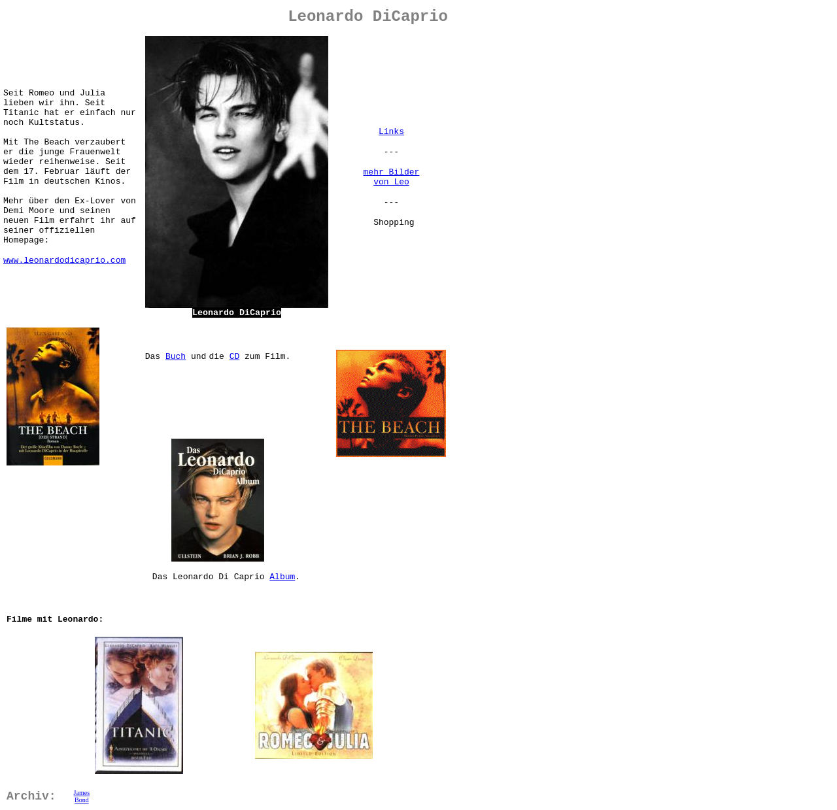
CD (235, 357)
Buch (175, 357)
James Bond (82, 796)
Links (391, 132)
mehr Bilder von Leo (392, 177)
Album (282, 577)
